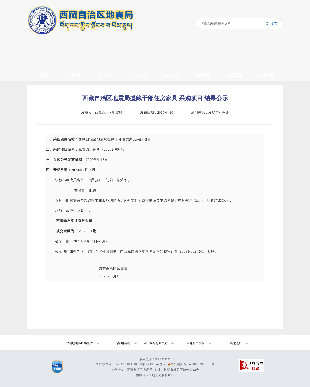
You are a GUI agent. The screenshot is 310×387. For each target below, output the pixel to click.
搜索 (271, 23)
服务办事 (203, 75)
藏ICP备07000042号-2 (150, 364)
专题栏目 (266, 75)
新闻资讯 (107, 75)
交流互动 (235, 75)
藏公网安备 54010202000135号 (193, 364)
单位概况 (75, 75)
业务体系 (171, 75)
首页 (43, 75)
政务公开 (139, 75)
